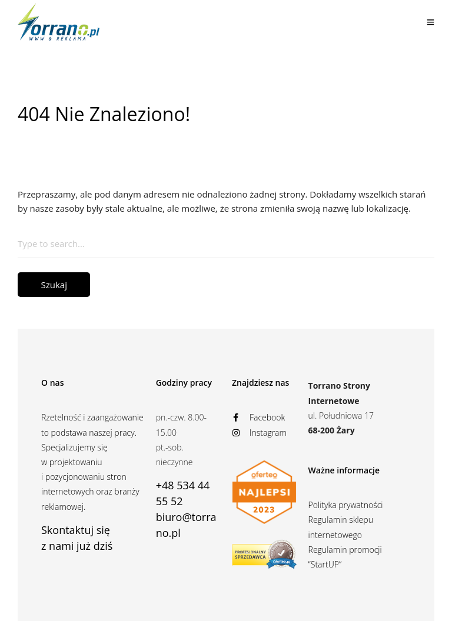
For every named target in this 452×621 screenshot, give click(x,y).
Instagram (259, 432)
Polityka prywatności (345, 504)
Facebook (258, 417)
